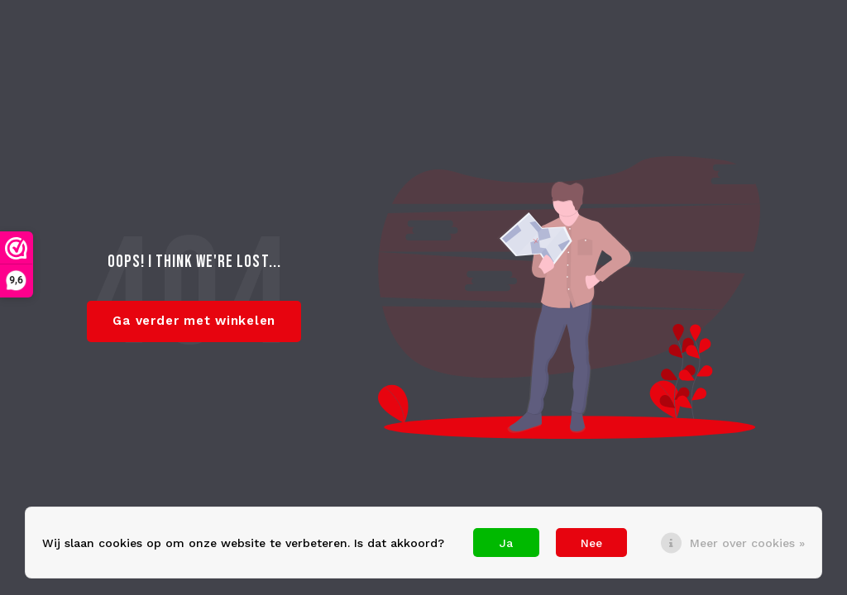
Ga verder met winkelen (193, 320)
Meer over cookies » (747, 543)
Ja (506, 543)
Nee (591, 543)
